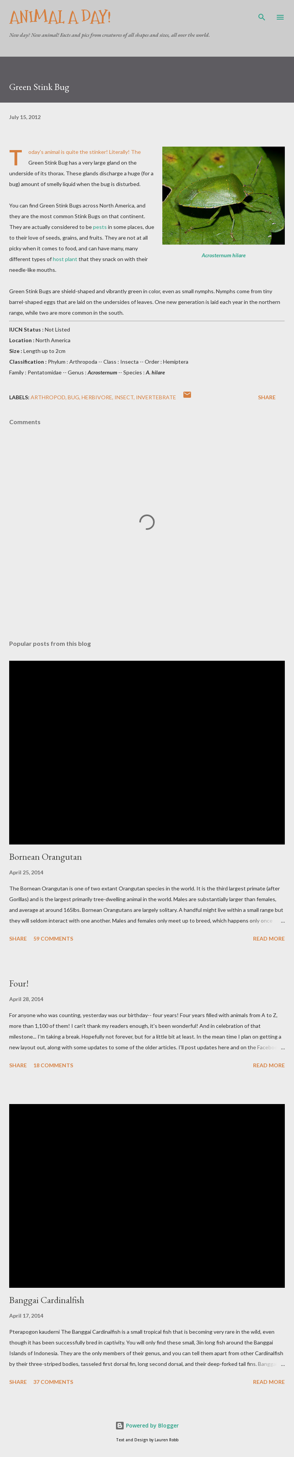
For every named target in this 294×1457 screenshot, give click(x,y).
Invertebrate (156, 397)
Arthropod (48, 397)
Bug (73, 397)
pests (100, 227)
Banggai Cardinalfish (46, 1300)
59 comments (53, 938)
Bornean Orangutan (45, 856)
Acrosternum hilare (224, 255)
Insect (124, 397)
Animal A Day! (60, 17)
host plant (65, 259)
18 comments (53, 1065)
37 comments (53, 1382)
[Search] (261, 13)
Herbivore (97, 397)
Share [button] (267, 397)
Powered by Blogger (147, 1425)
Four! (19, 983)
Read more (269, 938)
